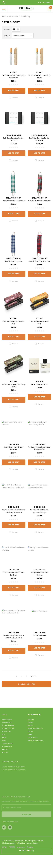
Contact (30, 722)
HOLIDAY (5, 752)
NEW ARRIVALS (7, 746)
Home (4, 16)
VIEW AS (7, 29)
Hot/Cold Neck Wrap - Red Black (39, 261)
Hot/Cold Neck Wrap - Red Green (39, 201)
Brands (30, 725)
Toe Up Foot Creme (39, 635)
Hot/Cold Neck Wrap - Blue (14, 261)
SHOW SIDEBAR (26, 850)
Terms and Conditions (35, 740)
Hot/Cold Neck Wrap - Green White (13, 201)
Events (30, 734)
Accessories (13, 16)
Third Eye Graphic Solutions (28, 843)
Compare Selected (26, 684)
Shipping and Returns (35, 728)
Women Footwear (8, 725)
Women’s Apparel (8, 728)
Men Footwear (7, 719)
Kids (3, 734)
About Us (31, 719)
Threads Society (7, 743)
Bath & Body (26, 16)
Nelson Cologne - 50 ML (39, 384)
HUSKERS (5, 749)
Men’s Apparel (7, 722)
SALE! (4, 740)
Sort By (7, 35)
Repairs (30, 731)
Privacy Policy (33, 737)
